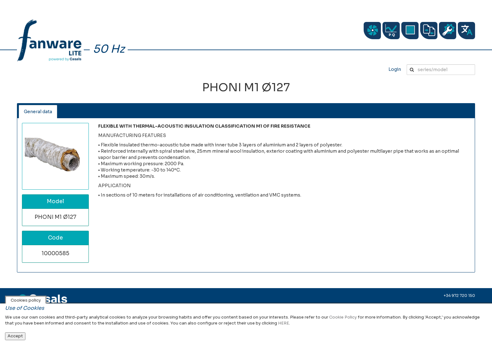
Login (394, 69)
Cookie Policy (343, 317)
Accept (15, 336)
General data (38, 111)
